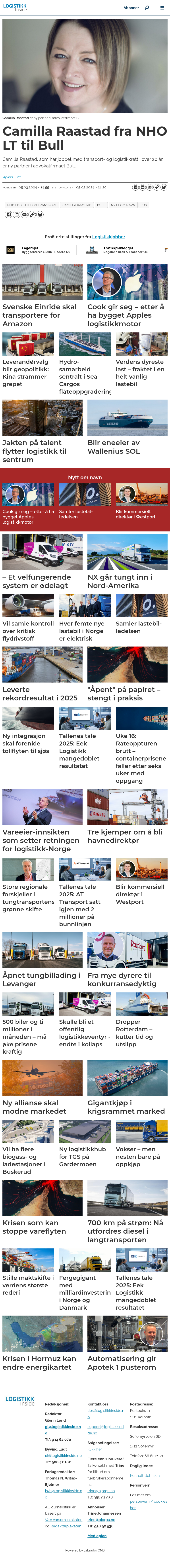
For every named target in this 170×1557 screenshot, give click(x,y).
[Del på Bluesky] (163, 187)
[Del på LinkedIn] (142, 187)
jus (144, 205)
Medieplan (96, 1536)
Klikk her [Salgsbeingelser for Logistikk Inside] (94, 1449)
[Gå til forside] (15, 7)
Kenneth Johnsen (145, 1475)
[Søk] (147, 7)
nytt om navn (123, 205)
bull (101, 205)
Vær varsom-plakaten (63, 1519)
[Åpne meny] (162, 7)
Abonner (131, 8)
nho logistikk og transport (32, 205)
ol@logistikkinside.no (63, 1455)
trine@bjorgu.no (101, 1491)
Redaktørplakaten (65, 1526)
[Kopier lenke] (156, 187)
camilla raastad (77, 205)
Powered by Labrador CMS (85, 1550)
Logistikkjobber (108, 236)
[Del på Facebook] (135, 187)
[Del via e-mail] (149, 187)
